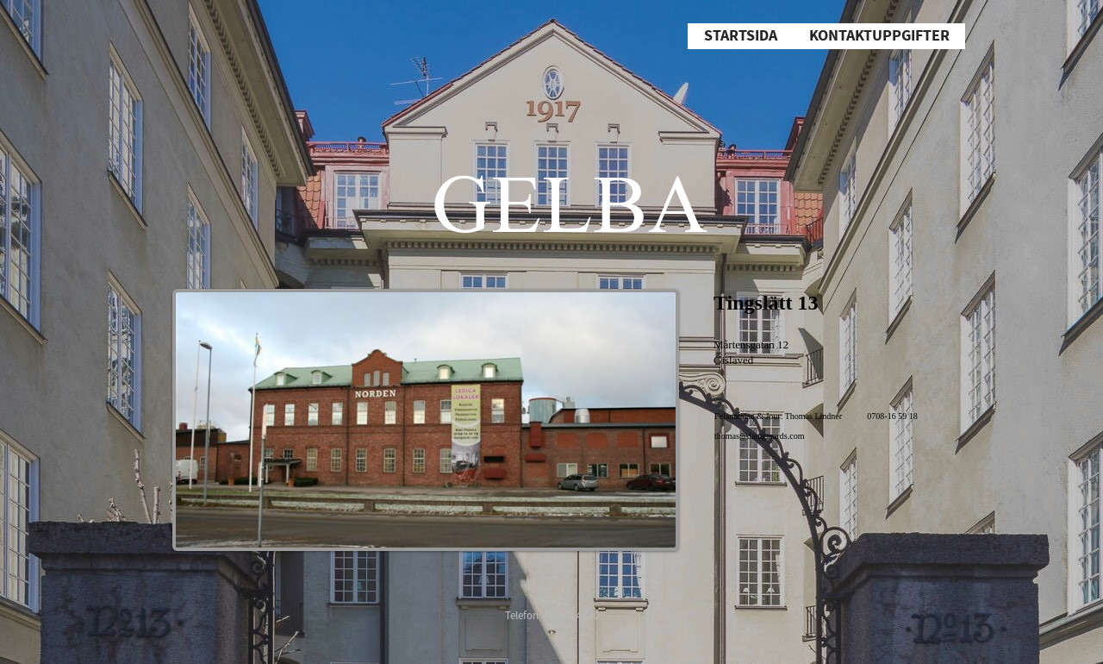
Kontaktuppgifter (879, 36)
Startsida (740, 36)
